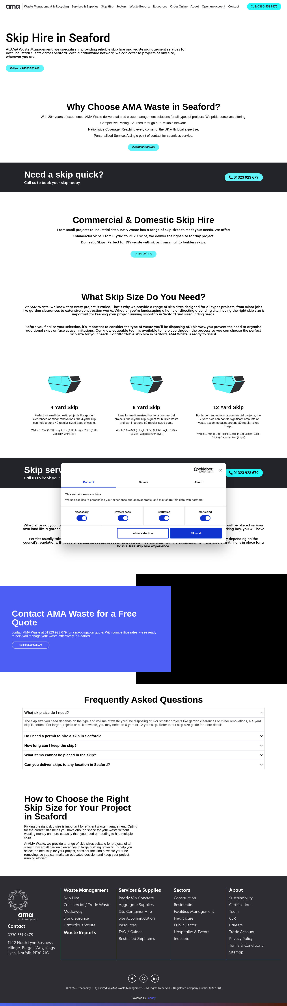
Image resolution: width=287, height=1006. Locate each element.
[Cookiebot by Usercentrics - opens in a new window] (196, 470)
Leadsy (151, 997)
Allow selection (143, 533)
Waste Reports (140, 6)
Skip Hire (107, 6)
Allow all (196, 533)
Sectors (121, 6)
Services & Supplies (85, 6)
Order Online (179, 6)
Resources (160, 6)
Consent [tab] (88, 482)
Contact (233, 6)
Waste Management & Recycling (46, 6)
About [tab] (198, 482)
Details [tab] (143, 482)
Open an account (213, 6)
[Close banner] (220, 470)
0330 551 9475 (20, 934)
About (195, 6)
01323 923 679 (56, 632)
